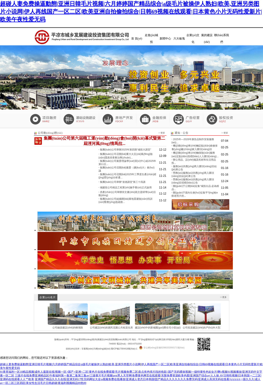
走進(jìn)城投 (151, 38)
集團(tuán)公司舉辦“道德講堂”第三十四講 (122, 181)
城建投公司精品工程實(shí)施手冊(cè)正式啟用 (125, 187)
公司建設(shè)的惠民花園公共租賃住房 (111, 316)
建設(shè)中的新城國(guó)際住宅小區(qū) (158, 316)
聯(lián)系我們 (221, 38)
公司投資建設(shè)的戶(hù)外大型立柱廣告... (207, 316)
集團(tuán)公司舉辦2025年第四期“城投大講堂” (125, 149)
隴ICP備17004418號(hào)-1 (124, 348)
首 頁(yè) (136, 38)
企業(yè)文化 (193, 38)
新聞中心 (165, 38)
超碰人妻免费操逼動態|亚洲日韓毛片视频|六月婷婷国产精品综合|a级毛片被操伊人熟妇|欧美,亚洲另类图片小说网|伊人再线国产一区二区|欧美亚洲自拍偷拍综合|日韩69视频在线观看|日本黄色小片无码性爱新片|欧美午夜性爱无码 (131, 12)
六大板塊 (179, 38)
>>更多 (161, 133)
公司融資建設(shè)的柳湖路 (68, 316)
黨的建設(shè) (207, 38)
